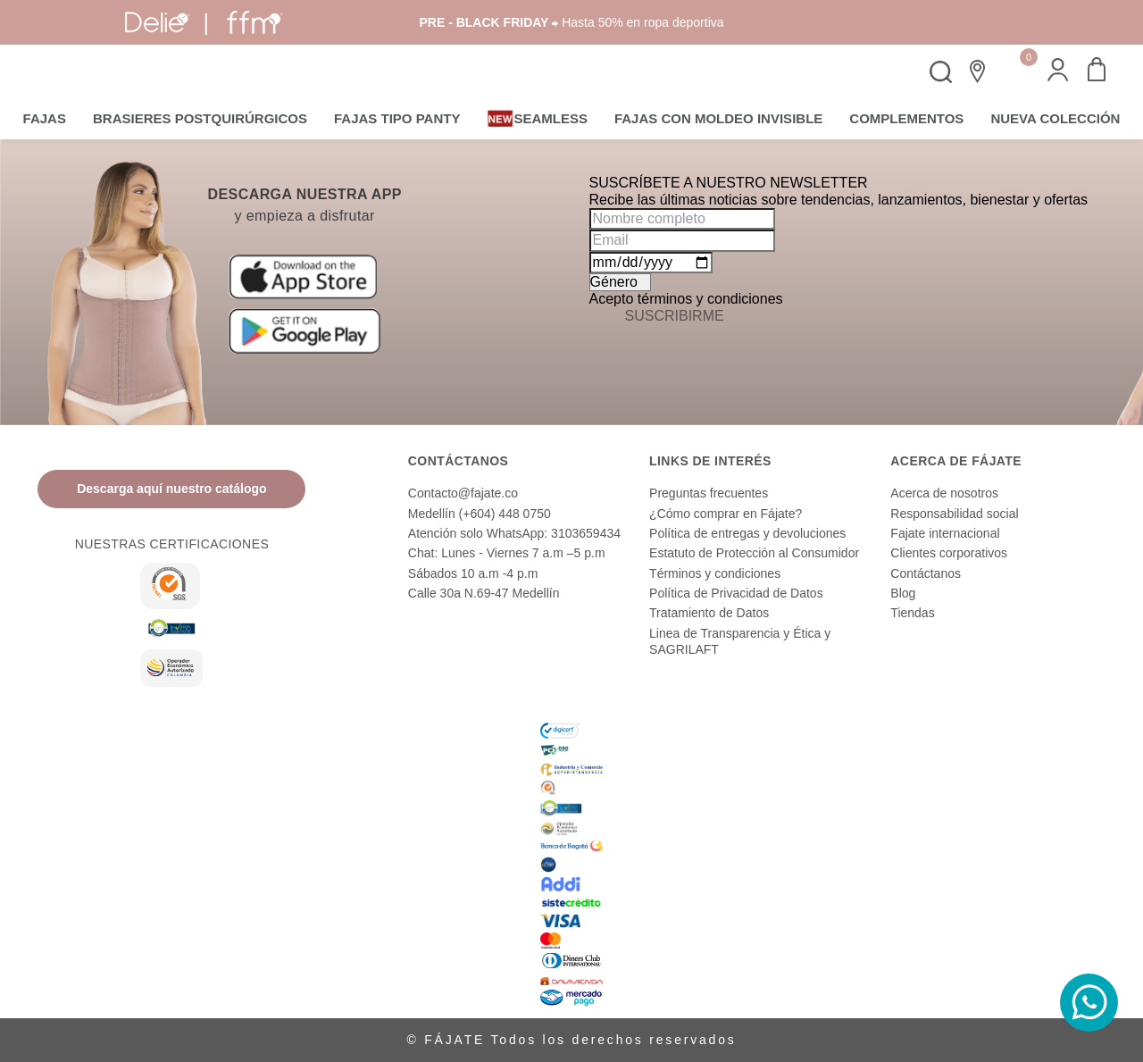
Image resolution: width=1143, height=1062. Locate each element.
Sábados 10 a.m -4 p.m (473, 573)
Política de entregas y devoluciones (747, 533)
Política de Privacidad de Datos (736, 593)
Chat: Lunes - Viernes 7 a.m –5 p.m (506, 553)
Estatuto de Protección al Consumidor (754, 553)
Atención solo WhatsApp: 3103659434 (514, 533)
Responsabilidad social (954, 513)
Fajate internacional (944, 533)
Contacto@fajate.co (463, 493)
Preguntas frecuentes (708, 493)
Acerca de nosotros (944, 493)
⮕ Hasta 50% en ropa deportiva (571, 22)
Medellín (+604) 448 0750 (479, 513)
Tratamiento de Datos (709, 613)
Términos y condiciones (714, 573)
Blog (902, 593)
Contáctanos (925, 573)
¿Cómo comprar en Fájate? (725, 513)
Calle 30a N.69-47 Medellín (484, 593)
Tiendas (912, 613)
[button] (1057, 71)
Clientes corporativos (948, 553)
